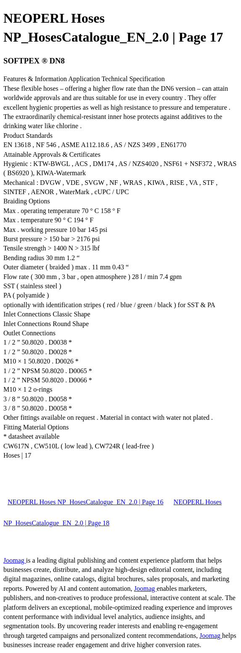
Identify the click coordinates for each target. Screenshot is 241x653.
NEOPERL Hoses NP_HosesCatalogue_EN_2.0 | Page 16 (86, 502)
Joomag (14, 560)
